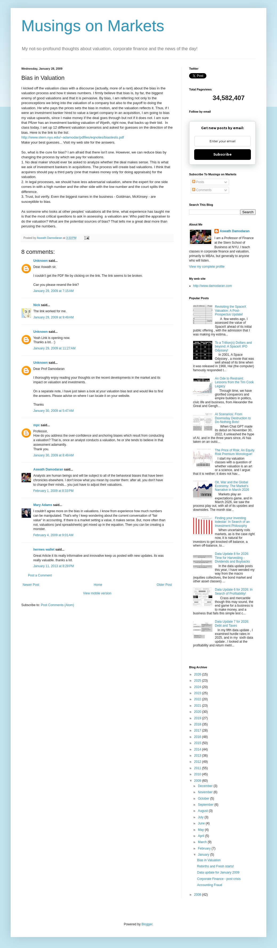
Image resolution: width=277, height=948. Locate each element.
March (203, 842)
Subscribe (222, 154)
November (206, 792)
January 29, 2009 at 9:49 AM (53, 317)
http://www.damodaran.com (212, 286)
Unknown (40, 261)
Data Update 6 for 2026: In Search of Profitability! (233, 591)
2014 (198, 749)
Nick (36, 305)
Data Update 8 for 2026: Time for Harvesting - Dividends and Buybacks (232, 557)
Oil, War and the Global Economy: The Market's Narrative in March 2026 (232, 486)
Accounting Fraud (209, 885)
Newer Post (31, 585)
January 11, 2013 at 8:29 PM (53, 566)
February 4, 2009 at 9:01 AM (53, 535)
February (204, 848)
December (206, 786)
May (201, 830)
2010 (198, 774)
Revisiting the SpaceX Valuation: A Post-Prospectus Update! (230, 310)
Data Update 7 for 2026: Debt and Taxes (232, 623)
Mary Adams (42, 505)
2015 (198, 743)
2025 (198, 680)
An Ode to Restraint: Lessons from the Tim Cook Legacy (234, 382)
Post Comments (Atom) (57, 605)
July (201, 817)
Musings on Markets (92, 26)
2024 (198, 687)
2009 (198, 781)
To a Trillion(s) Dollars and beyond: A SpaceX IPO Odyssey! (233, 346)
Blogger (146, 924)
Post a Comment (40, 575)
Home (98, 585)
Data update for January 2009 (218, 872)
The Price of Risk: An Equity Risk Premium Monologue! (235, 452)
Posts (198, 182)
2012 (198, 762)
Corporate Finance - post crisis (219, 879)
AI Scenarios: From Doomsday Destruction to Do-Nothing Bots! (233, 418)
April (201, 836)
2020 (198, 712)
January (204, 854)
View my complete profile (207, 266)
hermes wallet (43, 549)
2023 (198, 693)
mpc (36, 425)
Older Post (164, 585)
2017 (198, 730)
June (202, 823)
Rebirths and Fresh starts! (215, 866)
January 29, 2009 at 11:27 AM (54, 348)
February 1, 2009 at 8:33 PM (53, 491)
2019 (198, 718)
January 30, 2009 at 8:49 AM (53, 455)
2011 (198, 768)
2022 (198, 699)
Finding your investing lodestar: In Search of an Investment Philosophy (232, 522)
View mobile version (97, 593)
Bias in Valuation (209, 860)
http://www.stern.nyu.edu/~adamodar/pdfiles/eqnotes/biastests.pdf (72, 137)
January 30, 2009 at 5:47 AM (53, 411)
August (203, 811)
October (204, 798)
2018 (198, 724)
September (206, 805)
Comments (201, 190)
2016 (198, 737)
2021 (198, 706)
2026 (198, 674)
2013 (198, 755)
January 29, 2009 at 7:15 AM (53, 291)
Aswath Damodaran (48, 469)
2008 (198, 894)
